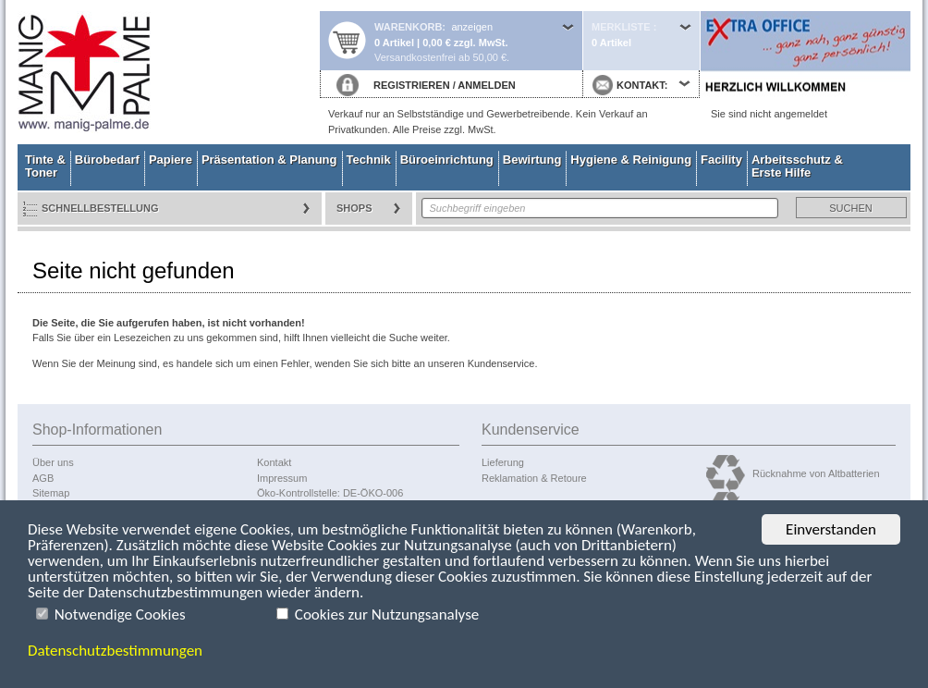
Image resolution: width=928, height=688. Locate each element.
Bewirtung (532, 159)
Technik (369, 159)
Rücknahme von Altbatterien (816, 473)
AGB (43, 478)
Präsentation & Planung (269, 159)
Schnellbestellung (100, 208)
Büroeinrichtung (447, 159)
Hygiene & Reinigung (630, 159)
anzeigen (472, 26)
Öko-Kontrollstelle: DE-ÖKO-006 (330, 492)
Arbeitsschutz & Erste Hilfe (797, 166)
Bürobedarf (107, 159)
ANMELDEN (486, 85)
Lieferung (503, 462)
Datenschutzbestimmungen (115, 651)
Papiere (170, 159)
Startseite (168, 72)
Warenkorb (408, 26)
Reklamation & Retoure (534, 478)
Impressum (282, 478)
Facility (721, 159)
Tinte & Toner (45, 166)
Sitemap (50, 492)
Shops (354, 208)
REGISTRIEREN (411, 85)
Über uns (53, 462)
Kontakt (274, 462)
